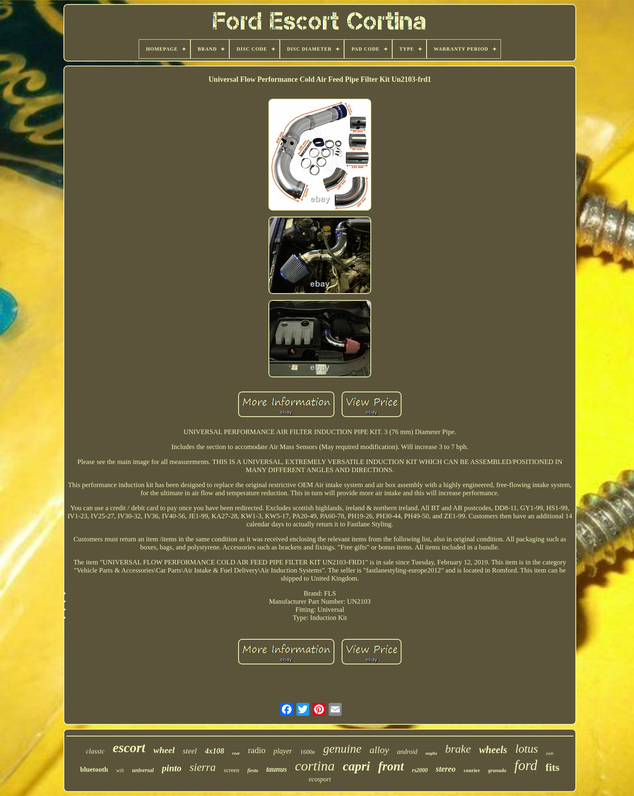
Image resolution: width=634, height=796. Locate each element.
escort (129, 748)
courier (472, 770)
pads (550, 753)
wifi (120, 770)
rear (236, 753)
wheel (164, 750)
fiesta (252, 770)
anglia (431, 753)
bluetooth (94, 769)
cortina (314, 765)
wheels (493, 749)
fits (552, 767)
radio (256, 750)
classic (95, 751)
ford (525, 765)
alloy (379, 750)
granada (497, 770)
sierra (203, 767)
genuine (342, 748)
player (282, 751)
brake (458, 749)
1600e (307, 752)
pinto (172, 768)
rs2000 (420, 770)
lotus (526, 748)
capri (356, 766)
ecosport (320, 779)
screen (231, 770)
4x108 (214, 751)
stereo (446, 768)
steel (190, 751)
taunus (276, 769)
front (391, 766)
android (407, 751)
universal (143, 770)
